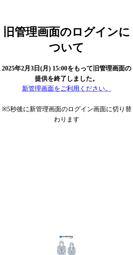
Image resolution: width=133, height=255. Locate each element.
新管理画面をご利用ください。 (66, 88)
